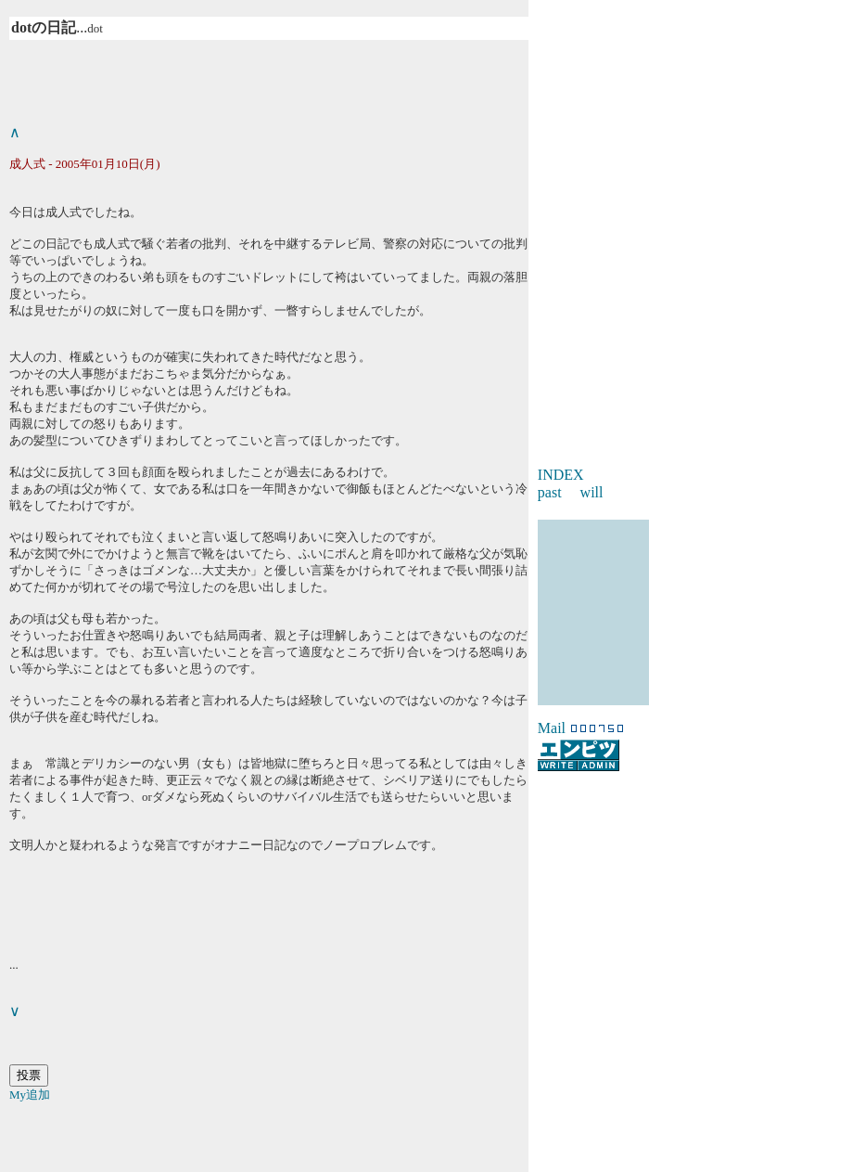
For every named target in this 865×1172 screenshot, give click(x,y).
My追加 (29, 1094)
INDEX (561, 475)
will (592, 492)
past (550, 492)
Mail (552, 728)
